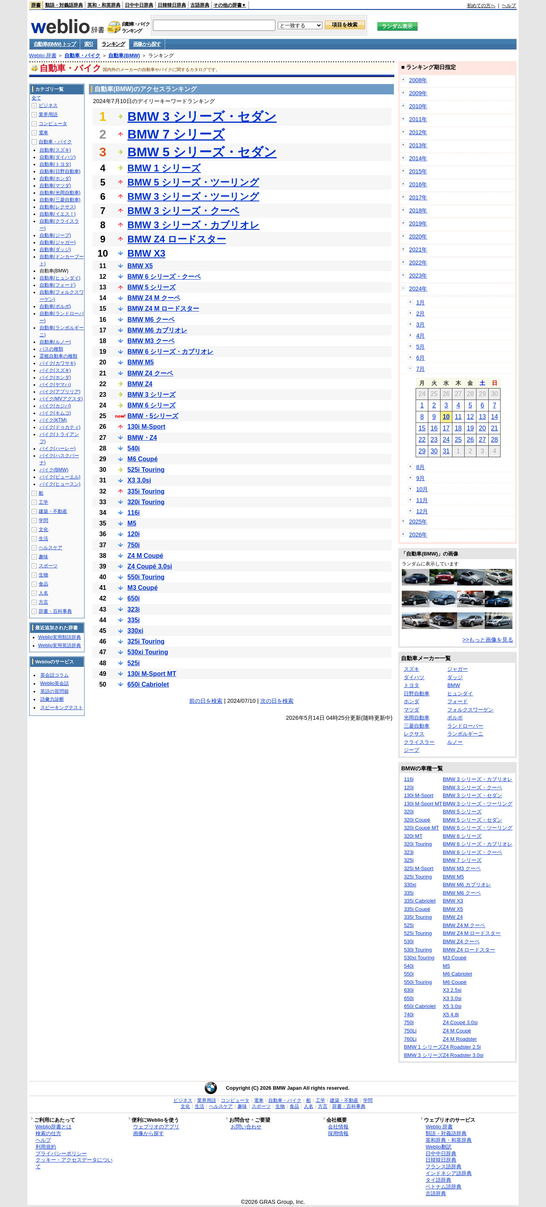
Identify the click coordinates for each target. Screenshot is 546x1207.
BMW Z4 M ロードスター (163, 308)
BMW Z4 (140, 384)
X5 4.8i (451, 1014)
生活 (43, 538)
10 (446, 416)
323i (134, 609)
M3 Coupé (143, 587)
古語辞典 (199, 5)
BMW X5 (140, 266)
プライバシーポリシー (61, 1153)
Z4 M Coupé (146, 555)
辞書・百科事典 (55, 611)
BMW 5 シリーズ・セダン (202, 152)
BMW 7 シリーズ (176, 134)
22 (422, 439)
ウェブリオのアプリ (156, 1127)
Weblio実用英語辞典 (59, 645)
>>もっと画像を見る (488, 639)
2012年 (418, 132)
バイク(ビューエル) (60, 477)
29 (422, 451)
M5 (132, 523)
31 (446, 451)
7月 (420, 369)
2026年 (418, 534)
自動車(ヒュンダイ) (60, 278)
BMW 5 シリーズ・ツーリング (194, 182)
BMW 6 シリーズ (152, 405)
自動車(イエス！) (58, 214)
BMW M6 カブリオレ (157, 330)
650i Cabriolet (148, 684)
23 (434, 439)
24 (446, 439)
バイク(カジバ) (55, 406)
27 (482, 439)
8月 (420, 467)
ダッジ (455, 677)
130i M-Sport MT (152, 673)
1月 (420, 302)
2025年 (418, 521)
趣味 (43, 556)
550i (409, 974)
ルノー (455, 742)
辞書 (36, 5)
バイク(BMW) (54, 470)
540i (134, 448)
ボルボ (455, 718)
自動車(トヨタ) (55, 164)
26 (470, 439)
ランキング (113, 44)
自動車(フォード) (58, 285)
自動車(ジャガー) (58, 242)
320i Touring (146, 502)
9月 (420, 478)
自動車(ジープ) (55, 235)
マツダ (411, 710)
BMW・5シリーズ (153, 416)
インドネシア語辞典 (449, 1173)
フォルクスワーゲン (470, 710)
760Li (410, 1039)
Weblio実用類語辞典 (59, 637)
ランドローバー (465, 726)
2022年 (418, 262)
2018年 (418, 210)
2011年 (418, 119)
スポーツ (48, 566)
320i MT (413, 836)
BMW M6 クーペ (151, 319)
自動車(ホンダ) (55, 178)
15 (422, 428)
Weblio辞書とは (54, 1127)
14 (494, 416)
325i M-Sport (418, 868)
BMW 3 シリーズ (152, 394)
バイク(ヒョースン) (60, 484)
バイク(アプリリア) (60, 391)
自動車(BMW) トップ (55, 44)
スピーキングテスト (61, 707)
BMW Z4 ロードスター (177, 239)
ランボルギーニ (465, 734)
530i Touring (418, 950)
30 (434, 451)
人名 (43, 593)
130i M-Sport (147, 426)
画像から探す (147, 44)
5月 (420, 347)
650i (134, 598)
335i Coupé (417, 909)
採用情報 (338, 1133)
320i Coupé (417, 820)
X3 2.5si (452, 990)
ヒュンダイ (460, 693)
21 (494, 428)
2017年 (418, 197)
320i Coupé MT (421, 828)
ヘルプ (509, 5)
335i (134, 620)
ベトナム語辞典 (443, 1187)
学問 (43, 520)
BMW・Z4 (142, 437)
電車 (43, 132)
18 (458, 428)
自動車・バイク (82, 55)
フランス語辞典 (443, 1166)
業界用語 (48, 114)
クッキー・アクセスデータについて (74, 1163)
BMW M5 (141, 362)
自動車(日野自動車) (60, 171)
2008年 (418, 80)
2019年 (418, 223)
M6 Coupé (143, 459)
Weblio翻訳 (438, 1147)
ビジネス (48, 105)
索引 (88, 44)
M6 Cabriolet (457, 974)
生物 (43, 575)
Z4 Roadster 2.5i (462, 1047)
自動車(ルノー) (55, 342)
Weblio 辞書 (42, 55)
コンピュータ (53, 123)
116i (134, 512)
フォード (457, 701)
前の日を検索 (205, 701)
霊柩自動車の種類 (58, 356)
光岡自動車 (416, 718)
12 (470, 416)
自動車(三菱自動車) (60, 200)
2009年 (418, 93)
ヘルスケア (50, 547)
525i (134, 663)
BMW (453, 685)
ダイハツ (414, 677)
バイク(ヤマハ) (55, 384)
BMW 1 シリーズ (164, 168)
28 (494, 439)
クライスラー (419, 742)
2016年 (418, 184)
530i (409, 941)
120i (134, 534)
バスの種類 (51, 349)
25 (458, 439)
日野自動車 (416, 693)
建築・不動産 (53, 511)
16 (434, 428)
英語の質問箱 (54, 691)
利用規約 (46, 1147)
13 (482, 416)
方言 (43, 602)
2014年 (418, 158)
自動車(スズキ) (55, 150)
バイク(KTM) (53, 420)
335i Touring (146, 491)
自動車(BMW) (124, 55)
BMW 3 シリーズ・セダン (202, 116)
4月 (420, 335)
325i (409, 860)
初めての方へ (481, 5)
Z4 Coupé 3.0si (150, 566)
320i (409, 812)
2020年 (418, 236)
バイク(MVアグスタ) (61, 399)
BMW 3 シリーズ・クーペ (184, 210)
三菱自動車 (416, 726)
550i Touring (146, 577)
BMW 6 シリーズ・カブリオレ (171, 351)
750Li (410, 1031)
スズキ (411, 669)
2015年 (418, 171)
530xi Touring (148, 652)
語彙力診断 (52, 699)
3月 (420, 324)
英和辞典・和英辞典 (449, 1140)
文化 (43, 529)
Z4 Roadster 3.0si (463, 1055)
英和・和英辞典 (103, 5)
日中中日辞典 (139, 5)
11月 (422, 500)
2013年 (418, 145)
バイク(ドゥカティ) (60, 427)
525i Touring (146, 469)
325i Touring (146, 641)
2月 (420, 313)
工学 (43, 502)
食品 (43, 584)
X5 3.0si (452, 1006)
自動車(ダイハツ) (58, 157)
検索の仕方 (48, 1133)
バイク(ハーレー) (58, 448)
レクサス (414, 734)
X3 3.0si (139, 480)
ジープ (411, 750)
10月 (422, 489)
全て (36, 98)
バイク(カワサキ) (58, 363)
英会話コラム (54, 675)
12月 (422, 511)
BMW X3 (147, 253)
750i (134, 545)
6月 (420, 358)
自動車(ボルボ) (55, 306)
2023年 (418, 275)
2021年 (418, 249)
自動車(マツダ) (55, 185)
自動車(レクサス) (58, 207)
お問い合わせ (246, 1127)
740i (409, 1014)
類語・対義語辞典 (64, 5)
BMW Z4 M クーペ (154, 298)
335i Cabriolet (419, 901)
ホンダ (411, 701)
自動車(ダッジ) (55, 249)
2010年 (418, 106)
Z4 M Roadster (460, 1039)
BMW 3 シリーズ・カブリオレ (194, 225)
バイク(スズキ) (55, 370)
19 (470, 428)
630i (409, 990)
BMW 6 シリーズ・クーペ (164, 276)
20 (482, 428)
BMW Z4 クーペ (150, 373)
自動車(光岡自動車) (60, 192)
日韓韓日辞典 (172, 5)
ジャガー (457, 669)
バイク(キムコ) (55, 413)
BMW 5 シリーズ (152, 287)
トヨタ (411, 685)
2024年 (418, 288)
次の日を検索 (277, 701)
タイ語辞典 (438, 1180)
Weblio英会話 (54, 683)
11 (458, 416)
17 (446, 428)
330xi (135, 630)
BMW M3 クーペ (151, 341)
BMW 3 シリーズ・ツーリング (194, 196)
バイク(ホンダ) (55, 377)
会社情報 (338, 1127)
